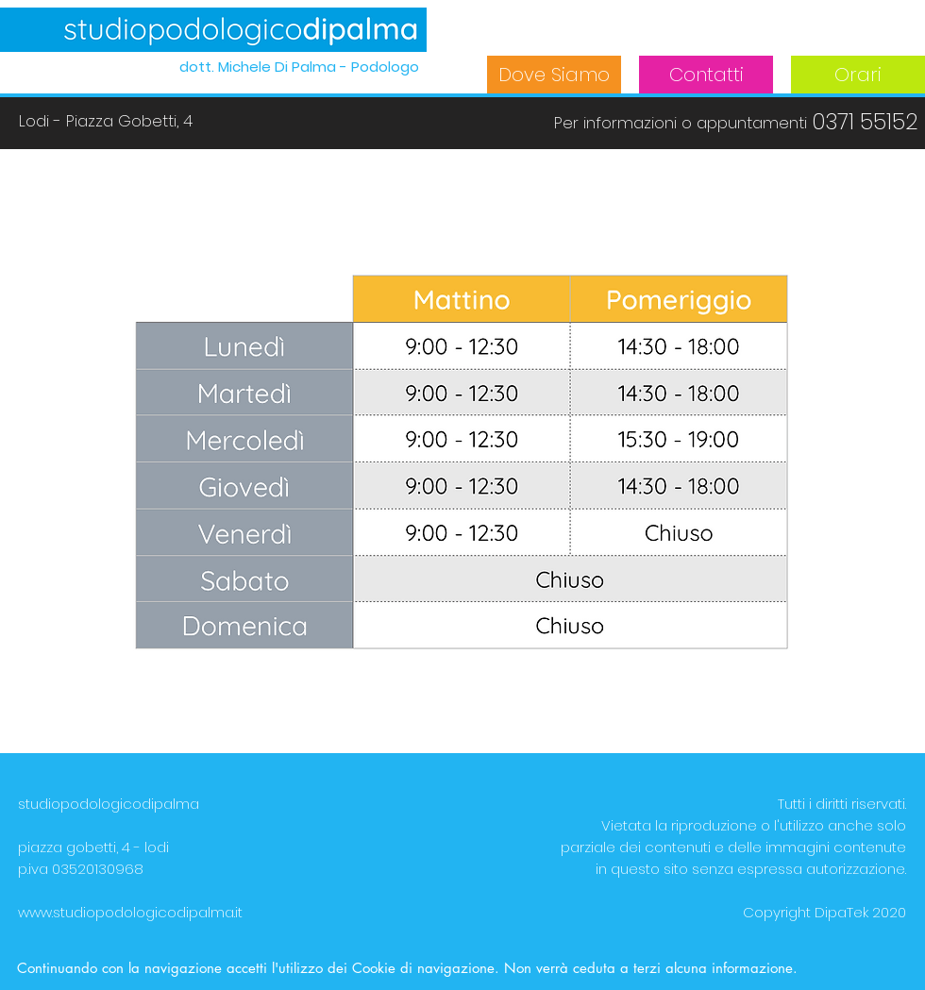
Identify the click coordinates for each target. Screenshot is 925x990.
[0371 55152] (864, 122)
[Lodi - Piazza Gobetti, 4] (105, 122)
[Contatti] (706, 74)
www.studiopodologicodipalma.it (130, 912)
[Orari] (858, 74)
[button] (680, 124)
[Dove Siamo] (554, 74)
